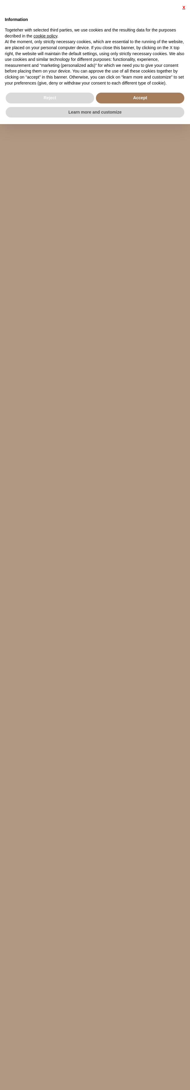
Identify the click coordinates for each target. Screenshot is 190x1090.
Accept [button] (140, 97)
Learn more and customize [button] (94, 112)
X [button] (184, 7)
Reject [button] (49, 97)
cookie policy (45, 36)
